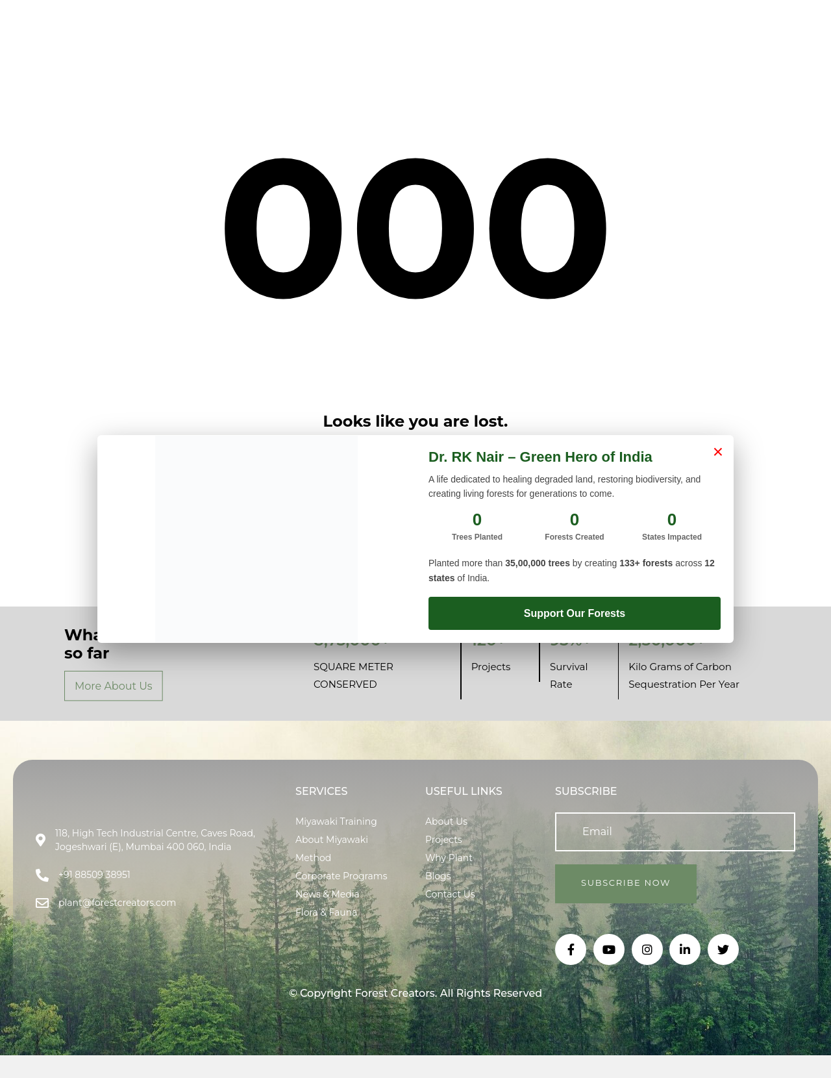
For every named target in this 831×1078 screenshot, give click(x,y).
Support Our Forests (574, 613)
